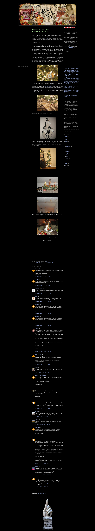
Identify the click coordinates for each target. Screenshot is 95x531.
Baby (75, 70)
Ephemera (72, 77)
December (68, 146)
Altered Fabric (75, 68)
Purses (69, 88)
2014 (66, 141)
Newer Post (34, 490)
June (67, 154)
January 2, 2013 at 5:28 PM (42, 372)
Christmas (38, 262)
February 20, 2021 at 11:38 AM (43, 474)
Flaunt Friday (66, 78)
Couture (71, 75)
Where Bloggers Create (74, 96)
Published (71, 87)
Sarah (36, 367)
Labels (77, 81)
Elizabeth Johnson (38, 288)
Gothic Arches (75, 78)
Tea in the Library (38, 400)
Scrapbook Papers (71, 90)
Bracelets (74, 72)
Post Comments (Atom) (42, 493)
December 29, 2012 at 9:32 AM (43, 276)
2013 (66, 143)
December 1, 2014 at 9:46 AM (42, 424)
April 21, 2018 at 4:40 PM (41, 463)
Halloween (66, 79)
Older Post (61, 490)
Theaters (66, 94)
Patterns (65, 86)
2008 (66, 167)
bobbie (36, 279)
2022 (66, 134)
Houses (42, 262)
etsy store (46, 38)
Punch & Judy (76, 87)
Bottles (68, 72)
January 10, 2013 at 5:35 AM (42, 397)
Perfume (70, 86)
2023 (66, 132)
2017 (66, 136)
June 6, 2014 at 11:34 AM (41, 416)
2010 (66, 163)
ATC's (72, 70)
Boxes (70, 72)
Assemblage (67, 70)
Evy (36, 388)
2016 (66, 137)
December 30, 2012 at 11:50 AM (43, 313)
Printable (47, 262)
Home (48, 490)
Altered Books (67, 68)
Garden (70, 78)
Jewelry (76, 79)
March (67, 158)
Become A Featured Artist (74, 71)
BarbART (37, 304)
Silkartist (37, 466)
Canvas (65, 74)
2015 (66, 139)
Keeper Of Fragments (72, 81)
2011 (66, 162)
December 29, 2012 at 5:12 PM (43, 293)
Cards (71, 74)
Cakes (77, 72)
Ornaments (71, 85)
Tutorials (77, 94)
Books (65, 72)
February (68, 159)
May (67, 156)
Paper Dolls (76, 85)
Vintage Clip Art (76, 95)
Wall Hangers (67, 96)
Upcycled (66, 95)
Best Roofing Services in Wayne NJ (49, 483)
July (67, 153)
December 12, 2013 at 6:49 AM (43, 408)
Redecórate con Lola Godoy (40, 375)
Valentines (71, 95)
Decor (74, 75)
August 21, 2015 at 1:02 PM (42, 435)
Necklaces (70, 83)
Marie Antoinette (67, 82)
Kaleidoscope (66, 81)
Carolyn (36, 328)
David (36, 477)
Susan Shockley (38, 354)
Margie (36, 411)
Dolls (78, 75)
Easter (68, 77)
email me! (71, 48)
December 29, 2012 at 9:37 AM (43, 285)
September (68, 151)
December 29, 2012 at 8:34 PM (43, 301)
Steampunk (66, 91)
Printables (51, 262)
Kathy (36, 438)
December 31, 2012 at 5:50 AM (43, 364)
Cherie (36, 419)
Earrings (65, 77)
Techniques (71, 92)
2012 (66, 144)
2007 (66, 168)
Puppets (65, 88)
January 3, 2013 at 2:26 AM (42, 385)
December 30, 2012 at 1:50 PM (43, 351)
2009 (66, 165)
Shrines (77, 90)
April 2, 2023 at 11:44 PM (41, 486)
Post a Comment (35, 489)
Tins (71, 94)
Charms (77, 74)
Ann (36, 296)
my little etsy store (48, 86)
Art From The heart (39, 268)
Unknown (37, 427)
